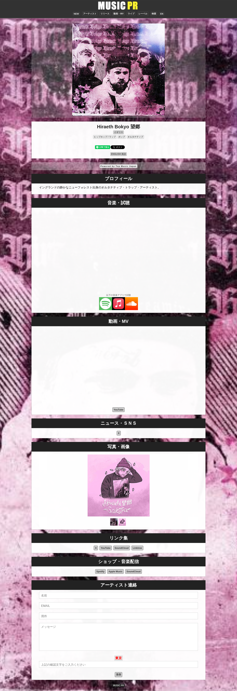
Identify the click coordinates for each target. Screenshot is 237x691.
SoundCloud (122, 548)
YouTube (118, 409)
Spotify (100, 571)
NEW (76, 14)
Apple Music (115, 571)
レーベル (142, 13)
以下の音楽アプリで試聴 (118, 295)
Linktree (137, 548)
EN (161, 14)
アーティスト (89, 13)
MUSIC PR (118, 685)
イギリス (118, 132)
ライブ (131, 13)
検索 (154, 13)
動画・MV (118, 13)
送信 (118, 674)
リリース (105, 13)
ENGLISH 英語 (118, 154)
